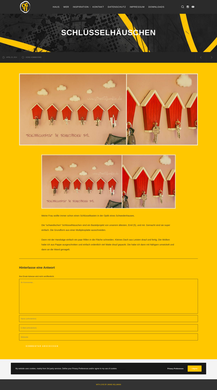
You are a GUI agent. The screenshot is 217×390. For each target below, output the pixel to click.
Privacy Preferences (175, 368)
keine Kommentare (32, 57)
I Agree (194, 368)
